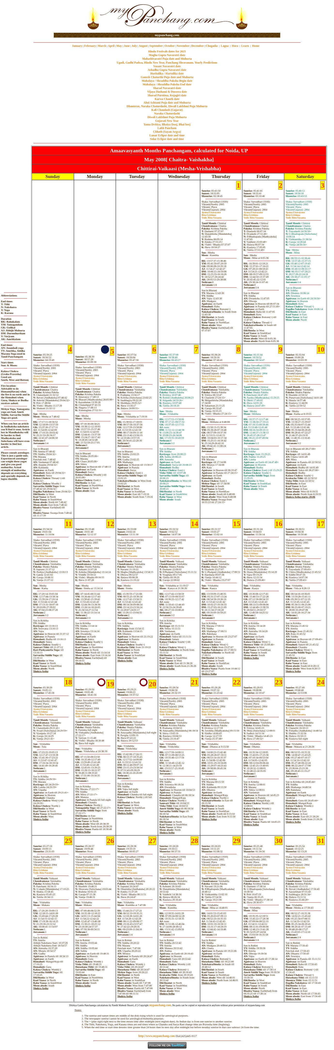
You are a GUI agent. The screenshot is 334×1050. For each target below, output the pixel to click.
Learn (245, 46)
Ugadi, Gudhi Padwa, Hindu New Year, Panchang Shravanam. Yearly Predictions (167, 62)
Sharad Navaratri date (167, 88)
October (170, 46)
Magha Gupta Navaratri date (167, 55)
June (127, 46)
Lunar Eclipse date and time (167, 135)
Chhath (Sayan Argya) (167, 131)
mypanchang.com (167, 35)
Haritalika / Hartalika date (167, 73)
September (156, 46)
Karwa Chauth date (167, 99)
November (183, 46)
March (102, 46)
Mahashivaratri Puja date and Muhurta (167, 58)
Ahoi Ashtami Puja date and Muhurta (166, 102)
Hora (235, 46)
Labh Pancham (166, 128)
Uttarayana (211, 212)
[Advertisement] (69, 16)
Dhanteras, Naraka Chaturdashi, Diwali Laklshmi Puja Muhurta (167, 106)
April (111, 46)
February (90, 46)
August (143, 46)
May (119, 46)
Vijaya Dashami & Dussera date (167, 91)
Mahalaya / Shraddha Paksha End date (167, 84)
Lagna (225, 46)
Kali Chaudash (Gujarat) (167, 110)
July (134, 46)
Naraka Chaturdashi (167, 113)
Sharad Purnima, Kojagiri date (167, 95)
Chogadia (211, 46)
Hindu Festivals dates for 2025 (167, 51)
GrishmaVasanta (211, 216)
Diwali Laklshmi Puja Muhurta (167, 117)
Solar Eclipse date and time (167, 139)
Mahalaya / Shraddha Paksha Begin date (167, 80)
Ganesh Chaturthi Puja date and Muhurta (167, 77)
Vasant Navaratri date (167, 66)
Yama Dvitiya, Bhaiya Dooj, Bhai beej (167, 124)
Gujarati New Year (167, 120)
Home (256, 46)
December (197, 46)
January (77, 46)
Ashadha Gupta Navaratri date (167, 70)
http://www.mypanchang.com (156, 1036)
